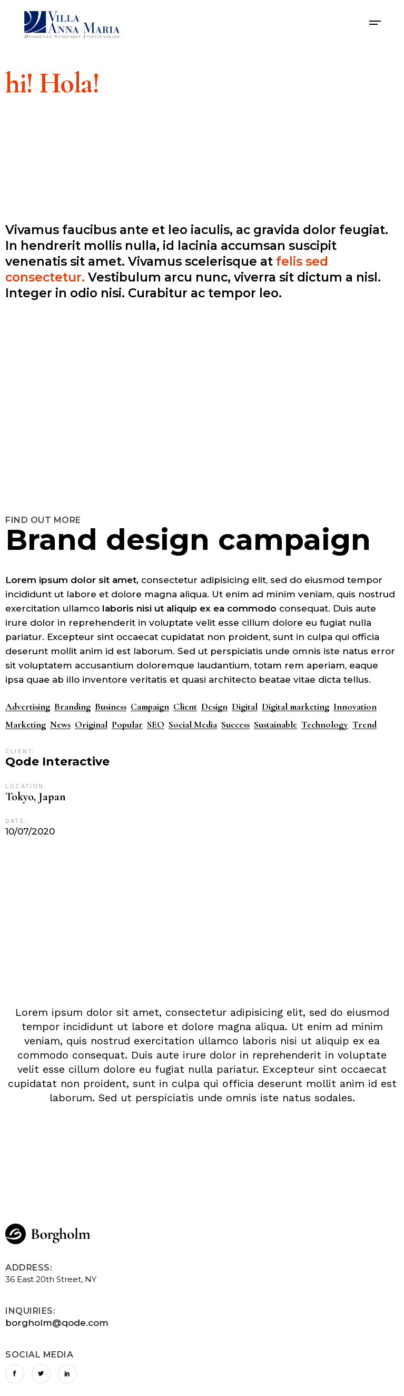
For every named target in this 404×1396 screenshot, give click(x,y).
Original (91, 724)
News (60, 724)
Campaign (150, 706)
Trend (364, 724)
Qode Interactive (57, 762)
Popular (127, 724)
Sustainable (275, 724)
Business (110, 706)
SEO (155, 724)
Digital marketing (295, 706)
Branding (72, 706)
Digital (245, 706)
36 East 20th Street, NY (50, 1279)
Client (185, 706)
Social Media (193, 724)
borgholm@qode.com (57, 1322)
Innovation (355, 706)
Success (235, 724)
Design (214, 706)
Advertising (27, 706)
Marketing (25, 724)
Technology (324, 724)
